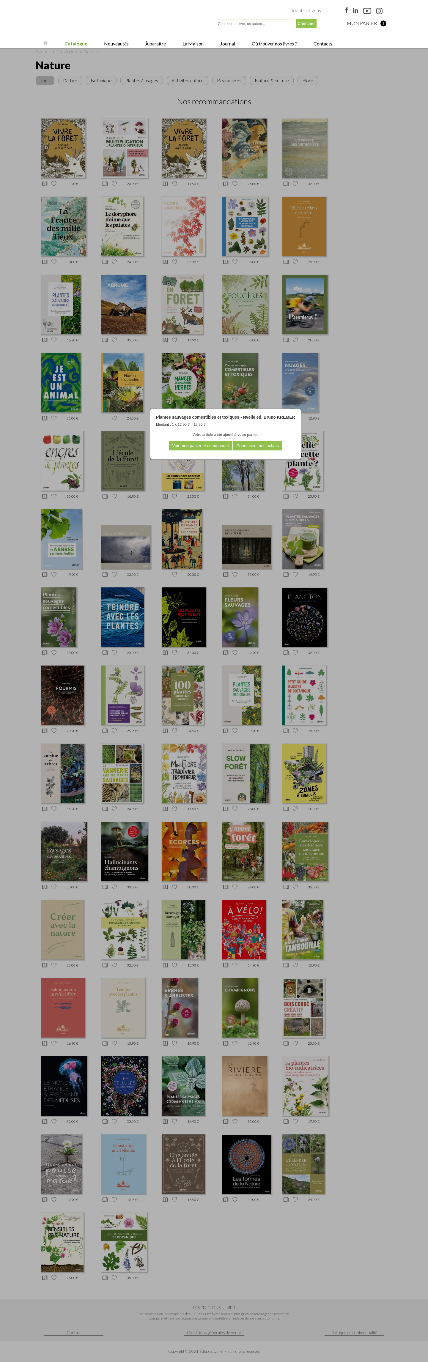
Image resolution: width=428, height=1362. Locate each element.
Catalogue (75, 43)
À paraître (155, 43)
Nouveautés (116, 43)
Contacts (322, 43)
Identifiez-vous (306, 10)
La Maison (193, 43)
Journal (227, 43)
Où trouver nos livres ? (274, 43)
